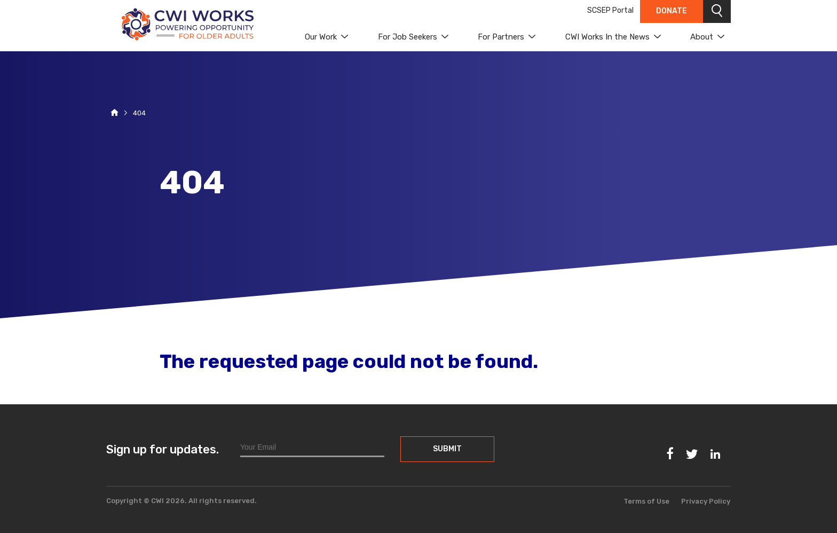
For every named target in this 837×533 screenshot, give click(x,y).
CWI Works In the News (607, 37)
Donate (671, 10)
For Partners (501, 37)
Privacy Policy (705, 501)
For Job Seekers (407, 37)
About (701, 37)
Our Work (321, 37)
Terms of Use (646, 501)
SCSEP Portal (610, 10)
